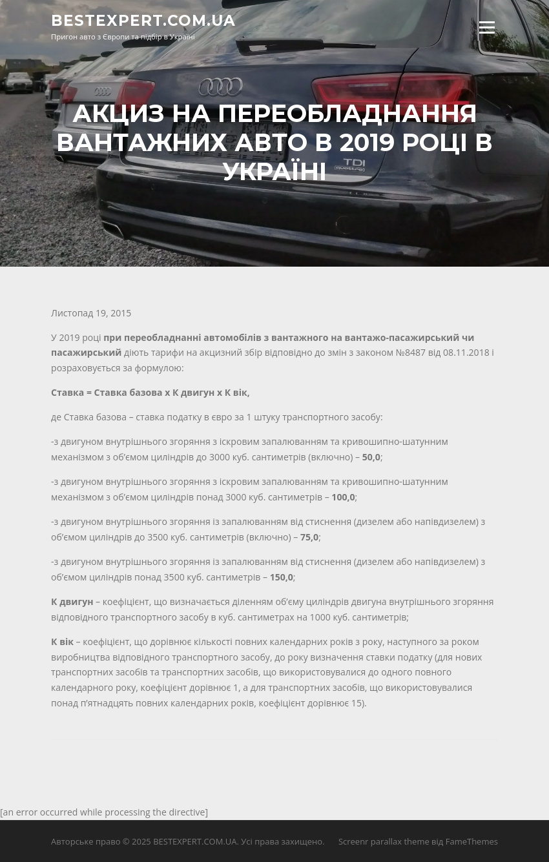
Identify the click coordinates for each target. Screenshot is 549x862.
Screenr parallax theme (384, 841)
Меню (486, 27)
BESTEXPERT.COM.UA (143, 21)
